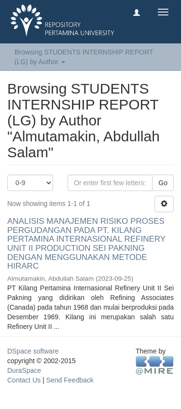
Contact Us (24, 380)
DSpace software (33, 351)
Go (162, 183)
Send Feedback (70, 380)
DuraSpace (24, 370)
